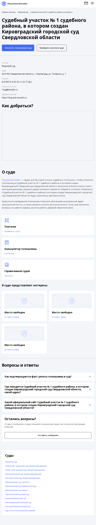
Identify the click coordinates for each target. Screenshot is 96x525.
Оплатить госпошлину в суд (18, 48)
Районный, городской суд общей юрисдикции (25, 467)
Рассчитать (10, 254)
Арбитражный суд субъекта (17, 483)
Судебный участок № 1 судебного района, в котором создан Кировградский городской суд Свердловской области (52, 12)
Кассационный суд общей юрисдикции (22, 479)
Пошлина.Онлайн (11, 179)
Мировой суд (23, 12)
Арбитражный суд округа (16, 491)
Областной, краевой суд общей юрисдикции (25, 471)
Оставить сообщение (48, 436)
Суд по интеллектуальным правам (20, 512)
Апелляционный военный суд (18, 503)
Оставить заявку (12, 318)
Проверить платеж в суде (52, 48)
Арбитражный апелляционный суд (20, 487)
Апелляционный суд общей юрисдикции (23, 475)
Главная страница (9, 12)
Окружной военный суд (15, 499)
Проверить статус (13, 231)
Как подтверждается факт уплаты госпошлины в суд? (38, 378)
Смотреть (9, 276)
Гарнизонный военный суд (17, 495)
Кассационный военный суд (17, 507)
